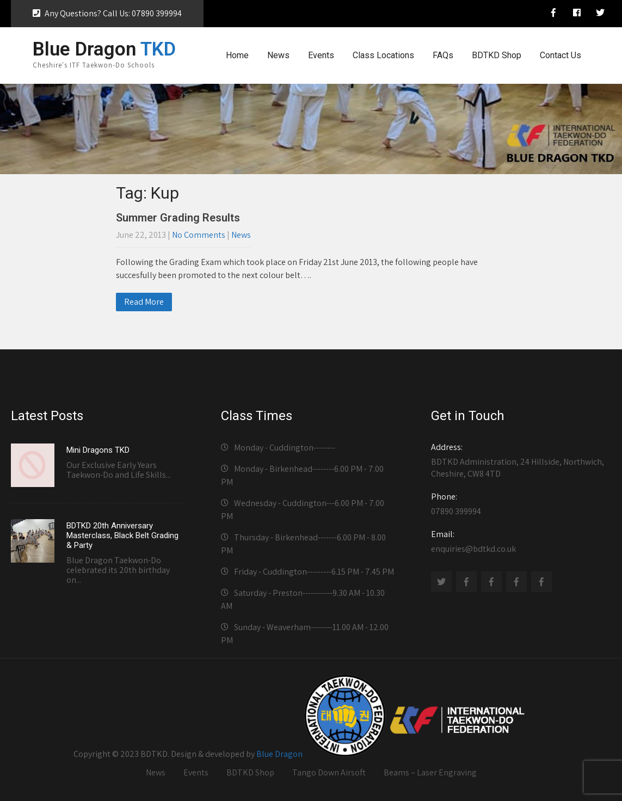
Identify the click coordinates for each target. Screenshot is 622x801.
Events (321, 55)
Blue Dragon (279, 754)
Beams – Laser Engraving (430, 772)
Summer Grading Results (178, 217)
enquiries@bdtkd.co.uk (518, 541)
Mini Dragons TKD (98, 450)
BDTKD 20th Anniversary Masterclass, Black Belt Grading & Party (122, 535)
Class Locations (383, 55)
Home (237, 55)
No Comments (198, 235)
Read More (144, 301)
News (278, 55)
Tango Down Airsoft (329, 772)
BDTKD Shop (496, 55)
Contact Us (560, 55)
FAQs (443, 55)
